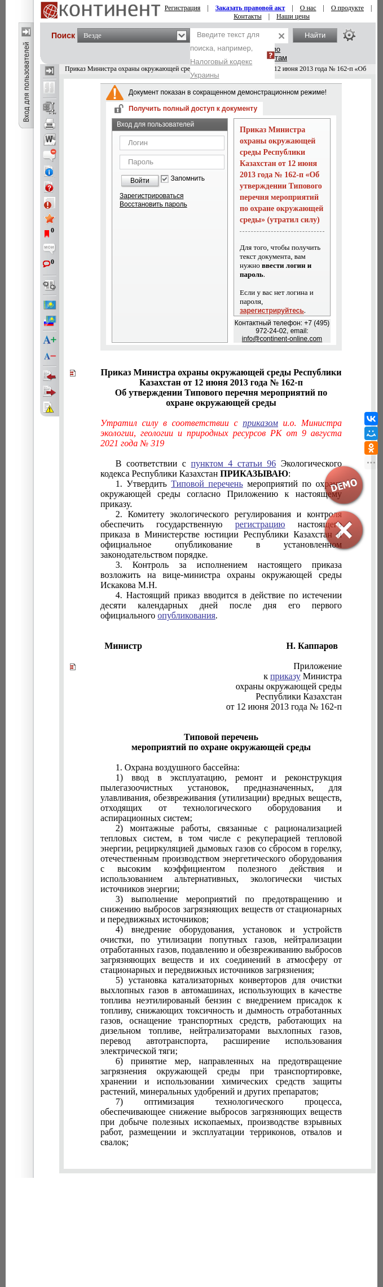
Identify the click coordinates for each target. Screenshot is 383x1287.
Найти (315, 35)
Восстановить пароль (153, 204)
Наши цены (293, 16)
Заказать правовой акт (250, 8)
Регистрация (183, 8)
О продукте (347, 8)
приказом (260, 423)
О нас (308, 8)
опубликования (186, 615)
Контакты (248, 16)
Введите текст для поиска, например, (224, 54)
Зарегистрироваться (151, 196)
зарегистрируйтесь (272, 311)
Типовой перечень (207, 483)
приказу (285, 676)
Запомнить (188, 178)
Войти (139, 181)
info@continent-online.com (282, 339)
